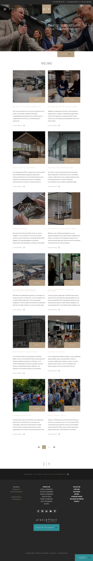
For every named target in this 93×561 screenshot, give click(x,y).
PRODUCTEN (46, 487)
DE (90, 2)
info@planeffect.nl (74, 2)
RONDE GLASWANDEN (46, 499)
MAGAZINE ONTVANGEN (76, 499)
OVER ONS (77, 489)
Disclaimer (53, 553)
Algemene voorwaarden (42, 553)
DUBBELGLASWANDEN (46, 494)
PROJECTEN (76, 487)
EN (87, 2)
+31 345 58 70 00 (59, 2)
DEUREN (46, 504)
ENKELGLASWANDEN (46, 489)
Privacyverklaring (63, 553)
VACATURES (76, 491)
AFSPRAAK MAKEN (76, 496)
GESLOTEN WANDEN (46, 501)
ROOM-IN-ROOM (46, 496)
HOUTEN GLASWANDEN (46, 491)
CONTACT (76, 501)
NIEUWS (76, 494)
